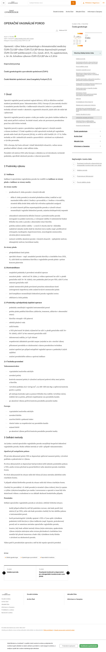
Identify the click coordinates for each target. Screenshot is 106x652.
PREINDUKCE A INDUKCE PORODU (86, 105)
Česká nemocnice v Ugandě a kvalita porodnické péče (86, 88)
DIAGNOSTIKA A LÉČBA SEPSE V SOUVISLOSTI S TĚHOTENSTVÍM (86, 121)
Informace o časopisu (95, 12)
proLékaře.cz (12, 3)
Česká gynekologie (80, 131)
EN (103, 3)
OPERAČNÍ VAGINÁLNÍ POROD (84, 117)
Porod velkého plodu (82, 66)
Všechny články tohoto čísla (84, 53)
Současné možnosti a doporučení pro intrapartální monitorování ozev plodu (52, 574)
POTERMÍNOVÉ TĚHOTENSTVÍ (84, 102)
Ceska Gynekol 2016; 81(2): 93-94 (23, 38)
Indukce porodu (12, 572)
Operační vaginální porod (83, 70)
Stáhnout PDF (61, 31)
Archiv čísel (69, 12)
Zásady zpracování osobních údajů (64, 630)
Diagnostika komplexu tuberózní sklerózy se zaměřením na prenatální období (89, 84)
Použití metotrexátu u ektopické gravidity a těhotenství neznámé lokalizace (88, 79)
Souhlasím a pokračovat (89, 646)
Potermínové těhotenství (83, 125)
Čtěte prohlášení (48, 630)
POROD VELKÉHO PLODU (83, 114)
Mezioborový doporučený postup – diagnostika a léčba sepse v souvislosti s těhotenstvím (87, 74)
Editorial (78, 98)
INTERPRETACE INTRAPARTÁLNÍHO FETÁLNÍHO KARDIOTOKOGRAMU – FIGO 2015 (88, 110)
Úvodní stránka (58, 12)
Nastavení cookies (7, 613)
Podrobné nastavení (68, 646)
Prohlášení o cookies (8, 610)
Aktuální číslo (80, 12)
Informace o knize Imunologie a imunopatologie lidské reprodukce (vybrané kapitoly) (86, 94)
